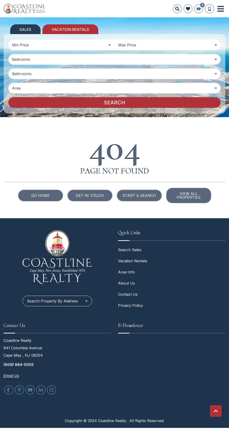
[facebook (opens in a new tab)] (8, 389)
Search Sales (129, 249)
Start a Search (139, 195)
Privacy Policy (130, 305)
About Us (126, 283)
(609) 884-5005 (18, 364)
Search (114, 102)
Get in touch (90, 195)
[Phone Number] (209, 8)
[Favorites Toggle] (188, 8)
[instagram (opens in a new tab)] (51, 389)
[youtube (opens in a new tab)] (30, 389)
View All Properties (188, 195)
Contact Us (128, 294)
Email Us (11, 375)
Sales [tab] (25, 29)
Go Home (40, 195)
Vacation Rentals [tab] (70, 29)
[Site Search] (177, 8)
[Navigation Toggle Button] (220, 8)
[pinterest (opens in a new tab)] (19, 389)
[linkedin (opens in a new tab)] (40, 389)
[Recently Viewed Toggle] (198, 8)
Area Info (126, 272)
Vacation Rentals (132, 261)
